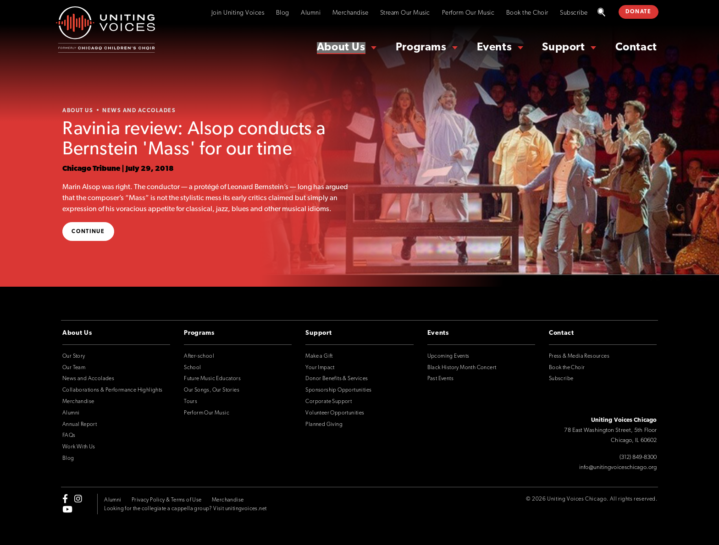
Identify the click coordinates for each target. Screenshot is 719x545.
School (192, 368)
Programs (421, 47)
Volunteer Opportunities (334, 413)
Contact (636, 47)
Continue (88, 231)
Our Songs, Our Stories (211, 390)
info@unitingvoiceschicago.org (618, 467)
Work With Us (78, 447)
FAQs (69, 435)
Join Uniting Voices (238, 13)
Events (494, 47)
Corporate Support (328, 401)
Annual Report (79, 424)
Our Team (73, 368)
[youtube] (67, 509)
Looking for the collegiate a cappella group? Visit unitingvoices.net (185, 509)
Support (563, 47)
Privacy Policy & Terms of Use (167, 500)
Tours (190, 401)
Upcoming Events (448, 356)
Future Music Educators (212, 379)
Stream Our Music (405, 13)
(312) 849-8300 (638, 457)
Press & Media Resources (579, 356)
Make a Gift (318, 356)
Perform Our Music (468, 13)
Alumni (311, 13)
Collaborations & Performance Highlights (112, 390)
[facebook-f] (65, 499)
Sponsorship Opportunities (338, 390)
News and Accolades (88, 379)
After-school (199, 356)
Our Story (73, 356)
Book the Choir (527, 13)
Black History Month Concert (462, 368)
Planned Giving (324, 424)
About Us (341, 47)
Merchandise (350, 13)
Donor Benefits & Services (336, 379)
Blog (282, 13)
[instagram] (78, 499)
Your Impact (319, 368)
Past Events (440, 379)
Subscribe (574, 13)
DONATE (638, 12)
